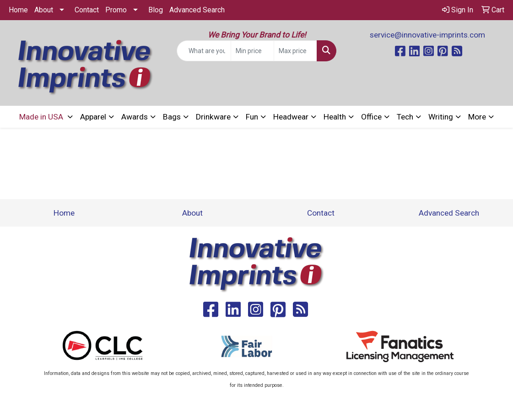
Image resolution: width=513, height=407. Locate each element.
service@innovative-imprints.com (427, 34)
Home (18, 9)
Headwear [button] (290, 116)
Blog (155, 9)
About (43, 9)
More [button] (477, 116)
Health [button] (335, 116)
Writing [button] (440, 116)
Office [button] (371, 116)
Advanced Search (197, 9)
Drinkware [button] (213, 116)
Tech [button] (405, 116)
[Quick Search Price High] (295, 50)
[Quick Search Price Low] (252, 50)
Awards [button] (134, 116)
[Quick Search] (204, 50)
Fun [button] (252, 116)
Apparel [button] (93, 116)
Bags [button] (172, 116)
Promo (116, 9)
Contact (87, 9)
